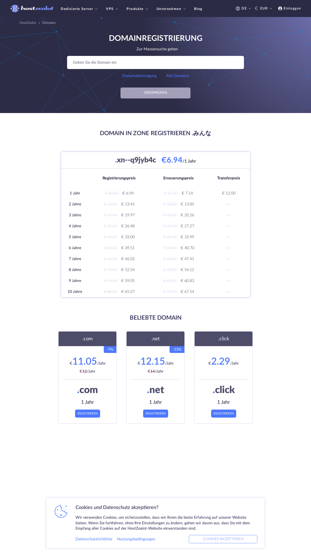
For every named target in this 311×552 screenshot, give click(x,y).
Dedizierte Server (80, 9)
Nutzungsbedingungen (136, 538)
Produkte (138, 9)
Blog (198, 9)
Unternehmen (171, 9)
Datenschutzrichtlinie (94, 538)
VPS (112, 9)
